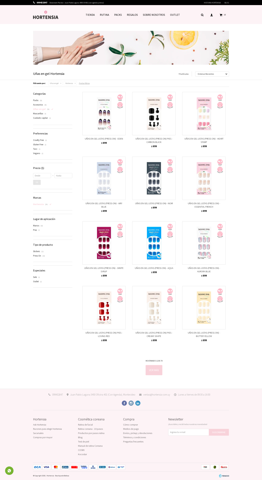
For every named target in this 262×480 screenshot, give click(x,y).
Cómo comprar (130, 424)
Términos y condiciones (134, 437)
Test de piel (83, 441)
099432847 (57, 394)
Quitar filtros (84, 83)
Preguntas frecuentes (133, 441)
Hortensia (69, 83)
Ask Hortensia (39, 424)
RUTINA (104, 14)
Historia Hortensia (212, 3)
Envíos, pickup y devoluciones (137, 433)
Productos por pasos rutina (91, 433)
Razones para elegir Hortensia (47, 428)
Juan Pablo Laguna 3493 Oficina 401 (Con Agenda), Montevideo (102, 394)
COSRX (81, 450)
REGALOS (132, 14)
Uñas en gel (54, 83)
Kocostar (82, 454)
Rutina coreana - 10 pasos (90, 428)
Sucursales (38, 433)
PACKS (118, 14)
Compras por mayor (42, 437)
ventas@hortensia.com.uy (156, 394)
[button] (202, 14)
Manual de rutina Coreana (90, 445)
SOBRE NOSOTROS (154, 14)
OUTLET (175, 14)
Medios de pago (131, 428)
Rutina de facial (85, 424)
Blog (226, 3)
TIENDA (90, 14)
